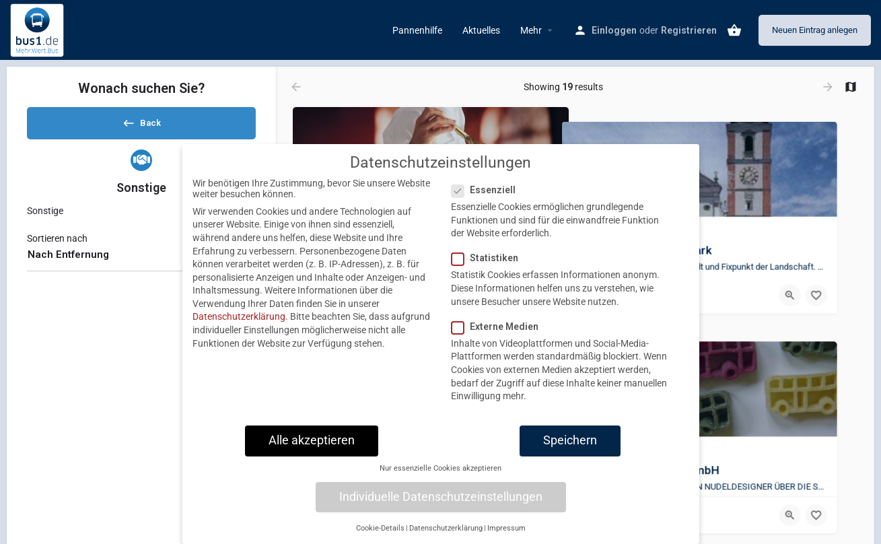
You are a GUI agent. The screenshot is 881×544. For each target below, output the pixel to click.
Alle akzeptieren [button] (312, 440)
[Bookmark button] (836, 281)
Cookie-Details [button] (380, 528)
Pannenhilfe (417, 30)
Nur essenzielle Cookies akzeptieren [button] (440, 468)
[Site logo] (38, 29)
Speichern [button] (570, 440)
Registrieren (689, 30)
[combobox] (141, 266)
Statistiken (489, 257)
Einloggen (614, 30)
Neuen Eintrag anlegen (814, 30)
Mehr (531, 30)
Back (141, 127)
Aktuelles (481, 30)
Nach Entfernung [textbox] (68, 266)
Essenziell (487, 189)
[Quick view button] (810, 281)
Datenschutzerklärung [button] (446, 528)
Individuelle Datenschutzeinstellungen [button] (440, 497)
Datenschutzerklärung (238, 316)
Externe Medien (499, 326)
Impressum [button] (506, 528)
